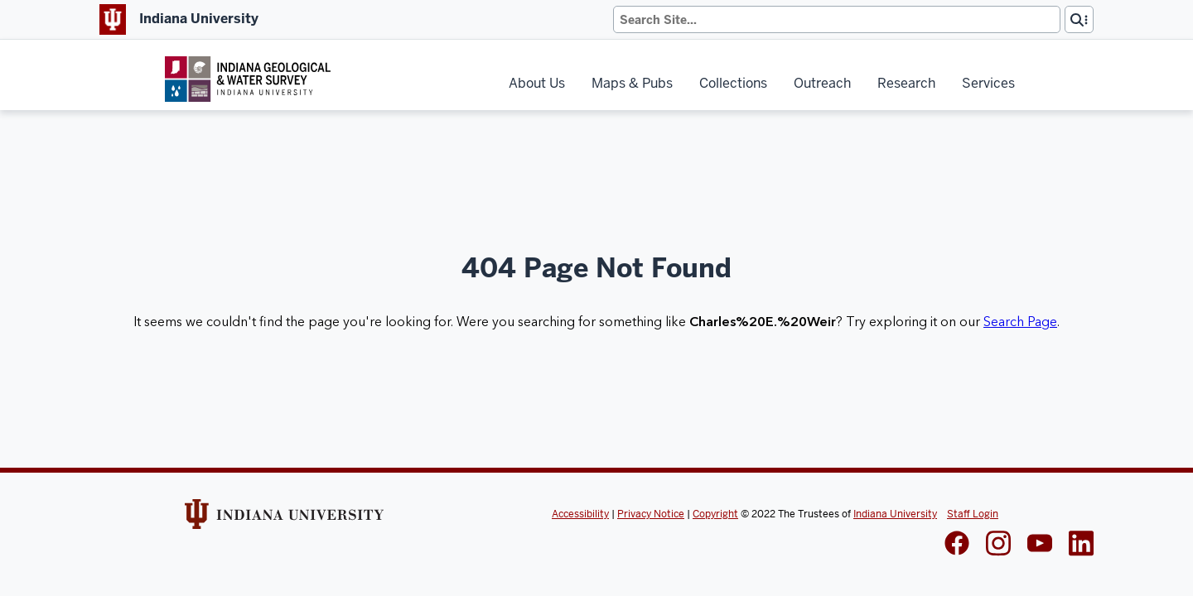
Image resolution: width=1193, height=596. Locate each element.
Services (988, 83)
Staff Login (972, 514)
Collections (733, 83)
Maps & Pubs (632, 83)
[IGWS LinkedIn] (1039, 545)
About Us (537, 83)
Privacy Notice (650, 514)
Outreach (822, 83)
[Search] (836, 19)
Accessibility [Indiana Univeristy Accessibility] (580, 514)
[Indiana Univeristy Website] (284, 520)
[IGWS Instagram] (998, 545)
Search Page (1020, 322)
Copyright (715, 514)
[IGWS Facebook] (956, 545)
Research (906, 83)
